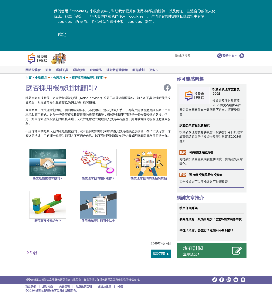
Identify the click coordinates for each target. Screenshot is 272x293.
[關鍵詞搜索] (196, 55)
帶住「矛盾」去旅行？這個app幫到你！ (206, 230)
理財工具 (64, 70)
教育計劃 (143, 70)
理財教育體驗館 (120, 70)
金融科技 (59, 78)
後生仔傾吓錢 (188, 208)
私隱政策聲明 (84, 286)
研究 (49, 70)
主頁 (29, 78)
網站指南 (47, 286)
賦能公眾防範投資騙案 (194, 125)
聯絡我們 (31, 286)
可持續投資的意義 (201, 152)
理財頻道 (81, 70)
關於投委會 (33, 70)
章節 (83, 21)
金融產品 (99, 70)
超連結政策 (104, 286)
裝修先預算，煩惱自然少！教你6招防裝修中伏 (210, 219)
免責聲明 (64, 286)
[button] (229, 55)
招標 (120, 286)
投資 (183, 152)
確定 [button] (62, 34)
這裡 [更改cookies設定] (113, 21)
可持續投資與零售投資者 (205, 175)
